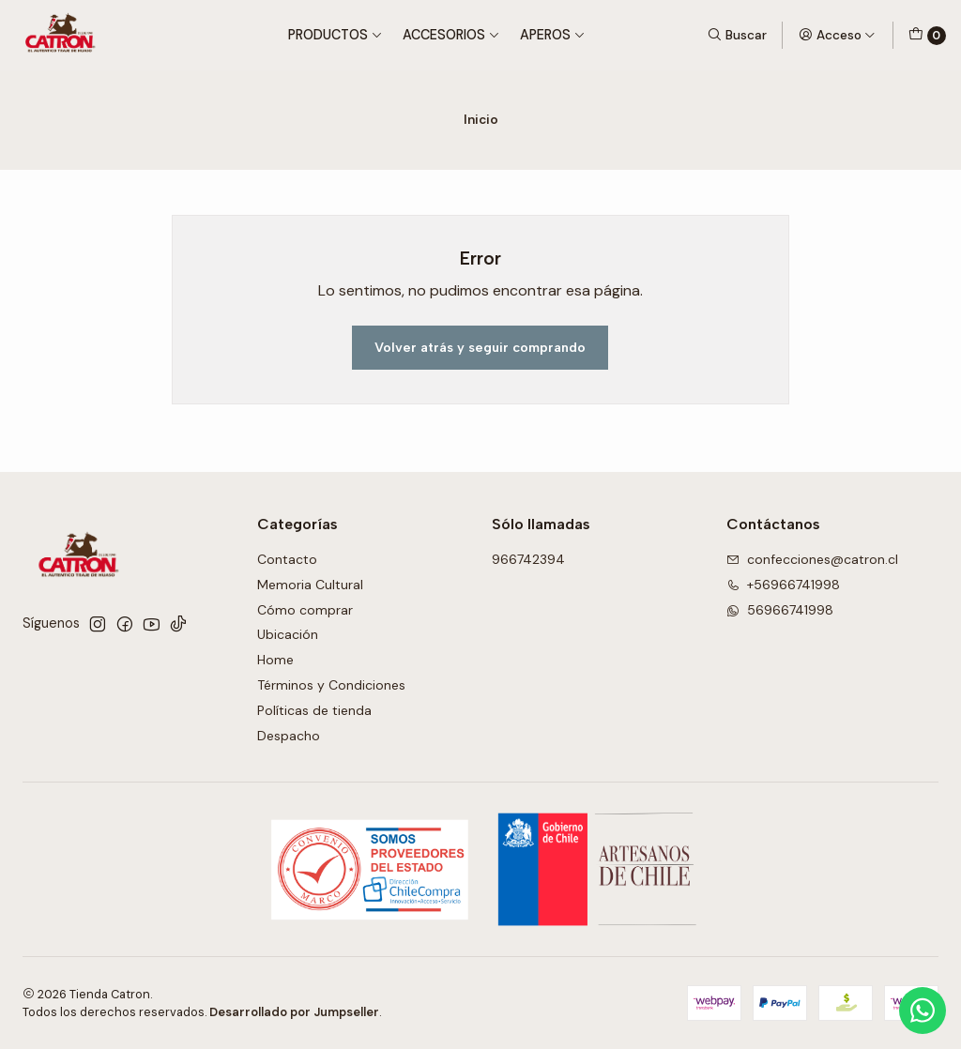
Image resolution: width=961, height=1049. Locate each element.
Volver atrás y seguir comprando (480, 347)
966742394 (528, 559)
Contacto (287, 559)
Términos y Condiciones (331, 685)
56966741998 (779, 609)
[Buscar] (736, 35)
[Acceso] (837, 35)
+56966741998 (783, 584)
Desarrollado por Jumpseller (294, 1012)
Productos (335, 34)
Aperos (553, 34)
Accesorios (451, 34)
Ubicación (287, 634)
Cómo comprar (305, 609)
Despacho (288, 735)
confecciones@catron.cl (812, 559)
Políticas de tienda (314, 710)
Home (275, 659)
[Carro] (927, 36)
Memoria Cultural (310, 584)
